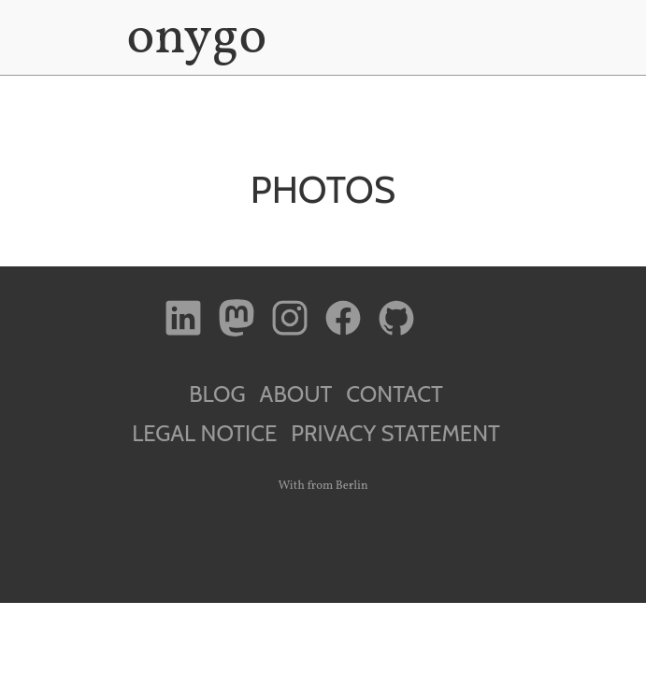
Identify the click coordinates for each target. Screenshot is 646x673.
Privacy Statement (395, 433)
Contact (394, 394)
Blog (217, 394)
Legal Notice (204, 433)
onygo (193, 39)
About (296, 394)
